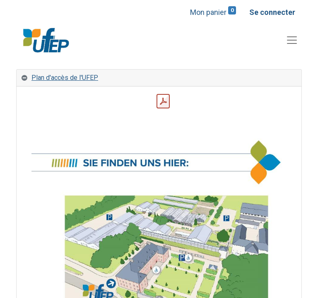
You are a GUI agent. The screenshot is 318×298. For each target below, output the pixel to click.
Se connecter (272, 12)
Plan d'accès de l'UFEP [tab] (64, 78)
